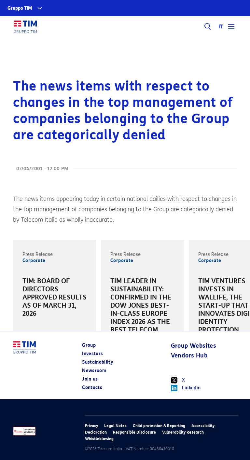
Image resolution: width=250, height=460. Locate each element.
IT (220, 27)
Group (89, 345)
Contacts (92, 387)
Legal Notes (115, 425)
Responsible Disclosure (134, 432)
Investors (92, 353)
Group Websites (193, 345)
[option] (54, 298)
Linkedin (186, 388)
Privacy (91, 425)
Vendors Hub (189, 355)
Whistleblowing (99, 438)
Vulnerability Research (183, 432)
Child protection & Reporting (159, 425)
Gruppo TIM (19, 8)
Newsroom (94, 370)
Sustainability (97, 362)
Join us (90, 379)
